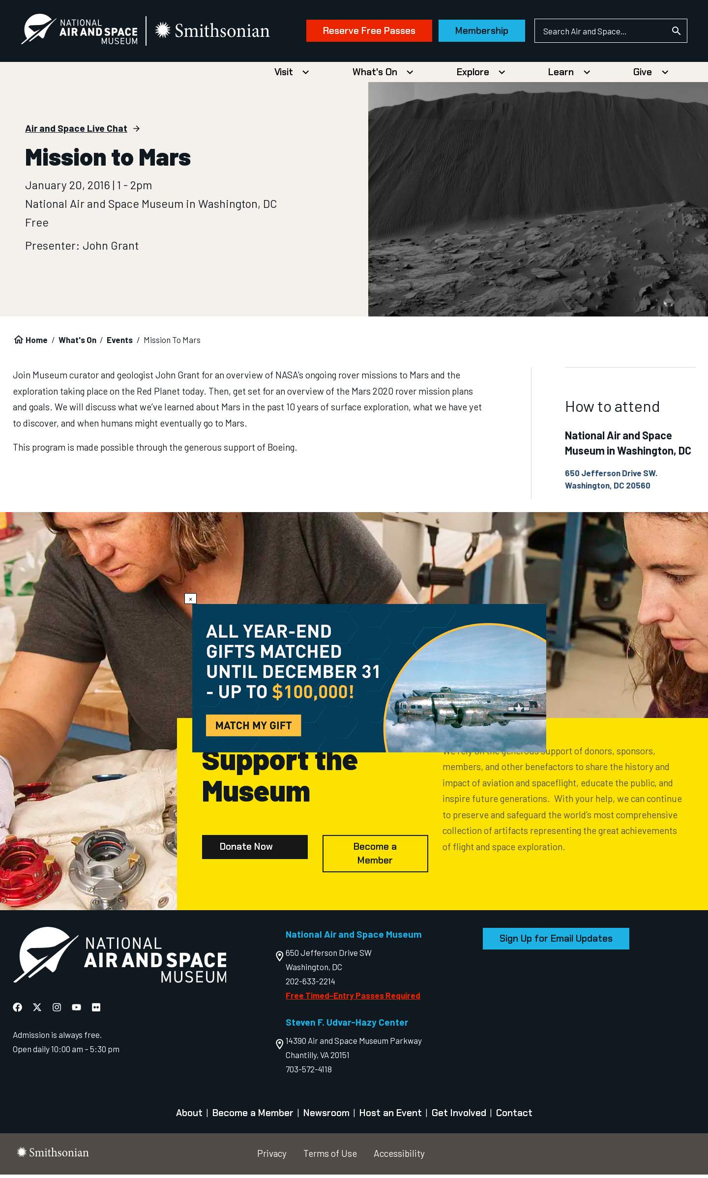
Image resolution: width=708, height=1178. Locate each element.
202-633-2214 (310, 984)
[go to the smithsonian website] (226, 32)
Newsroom (326, 1117)
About (189, 1117)
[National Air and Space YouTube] (76, 1011)
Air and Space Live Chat (76, 132)
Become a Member (375, 857)
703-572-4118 (309, 1073)
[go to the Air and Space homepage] (120, 960)
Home (37, 343)
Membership (469, 33)
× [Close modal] (190, 598)
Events (120, 343)
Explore (473, 75)
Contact (514, 1117)
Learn (561, 75)
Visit (283, 75)
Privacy (272, 1157)
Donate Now (246, 850)
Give (642, 75)
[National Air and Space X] (37, 1011)
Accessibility (399, 1157)
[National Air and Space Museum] (91, 32)
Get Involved (459, 1117)
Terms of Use (330, 1157)
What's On (375, 75)
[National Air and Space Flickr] (96, 1011)
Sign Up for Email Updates (556, 942)
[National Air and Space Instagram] (56, 1011)
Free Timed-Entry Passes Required (353, 999)
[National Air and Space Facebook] (17, 1011)
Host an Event (390, 1117)
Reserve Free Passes (356, 33)
